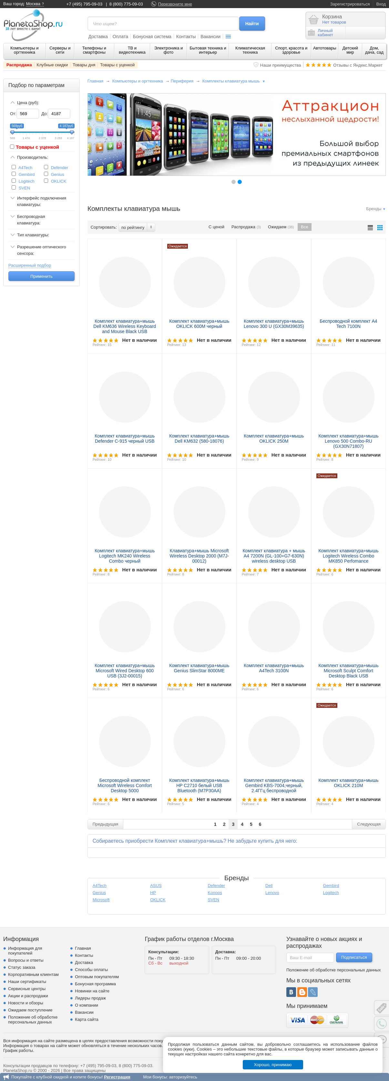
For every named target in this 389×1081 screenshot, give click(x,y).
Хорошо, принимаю (273, 1064)
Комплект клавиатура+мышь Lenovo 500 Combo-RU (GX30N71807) (348, 441)
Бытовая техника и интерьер (207, 50)
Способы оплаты (91, 969)
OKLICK (59, 181)
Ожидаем (281, 227)
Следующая (369, 824)
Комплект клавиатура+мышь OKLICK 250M (274, 438)
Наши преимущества (280, 65)
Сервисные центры (27, 988)
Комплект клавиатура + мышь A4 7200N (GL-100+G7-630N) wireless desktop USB (273, 556)
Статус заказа (21, 967)
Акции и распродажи (28, 995)
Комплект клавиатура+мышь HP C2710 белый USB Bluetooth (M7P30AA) (199, 785)
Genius (57, 174)
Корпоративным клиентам (33, 974)
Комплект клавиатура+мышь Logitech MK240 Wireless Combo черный (125, 556)
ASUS (155, 885)
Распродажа (19, 64)
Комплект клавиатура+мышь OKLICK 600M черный (199, 324)
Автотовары (324, 48)
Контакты (186, 36)
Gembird (27, 174)
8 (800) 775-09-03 (126, 4)
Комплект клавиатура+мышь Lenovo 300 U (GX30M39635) (274, 324)
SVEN (24, 188)
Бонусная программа (95, 983)
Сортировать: (104, 227)
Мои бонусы (155, 1077)
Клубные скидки (52, 64)
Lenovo (272, 892)
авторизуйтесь (183, 1077)
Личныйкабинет (320, 32)
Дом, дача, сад (374, 50)
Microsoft (101, 899)
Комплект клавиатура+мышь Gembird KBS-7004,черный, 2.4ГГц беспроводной (274, 785)
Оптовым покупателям (97, 976)
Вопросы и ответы (25, 960)
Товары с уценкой (117, 64)
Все (304, 226)
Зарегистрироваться (350, 4)
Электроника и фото (168, 50)
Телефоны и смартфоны (94, 50)
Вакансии (210, 36)
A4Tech (25, 167)
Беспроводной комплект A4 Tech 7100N (348, 324)
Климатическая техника (250, 50)
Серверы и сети (59, 50)
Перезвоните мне (175, 4)
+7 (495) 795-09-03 (85, 4)
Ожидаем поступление (30, 1010)
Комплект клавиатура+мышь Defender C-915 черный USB (125, 438)
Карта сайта (86, 1019)
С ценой (216, 226)
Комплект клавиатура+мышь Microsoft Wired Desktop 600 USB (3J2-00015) (125, 670)
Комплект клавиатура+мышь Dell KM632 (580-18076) (199, 438)
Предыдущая (105, 824)
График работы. (18, 1050)
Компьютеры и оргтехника (24, 50)
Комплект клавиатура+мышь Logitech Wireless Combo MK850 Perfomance (348, 556)
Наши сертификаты (27, 981)
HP (153, 892)
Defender (59, 167)
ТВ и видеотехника (132, 50)
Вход (381, 4)
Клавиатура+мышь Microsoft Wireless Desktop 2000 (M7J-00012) (199, 556)
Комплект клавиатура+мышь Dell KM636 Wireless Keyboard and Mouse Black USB (124, 326)
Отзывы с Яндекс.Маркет (358, 65)
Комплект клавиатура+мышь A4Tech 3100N (274, 668)
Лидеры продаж (90, 998)
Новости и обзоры (25, 1002)
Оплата (120, 36)
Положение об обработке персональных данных (32, 1019)
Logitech (27, 181)
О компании (86, 1005)
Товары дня (84, 64)
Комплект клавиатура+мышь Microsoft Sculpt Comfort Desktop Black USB (348, 670)
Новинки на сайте (92, 991)
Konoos (215, 892)
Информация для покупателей (25, 951)
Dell (268, 885)
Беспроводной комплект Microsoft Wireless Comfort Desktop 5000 (124, 785)
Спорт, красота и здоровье (291, 50)
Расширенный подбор (29, 265)
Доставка (98, 36)
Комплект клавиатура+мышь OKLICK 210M (348, 783)
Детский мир (350, 50)
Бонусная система (152, 36)
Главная (95, 81)
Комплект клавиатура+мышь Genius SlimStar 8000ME (199, 668)
